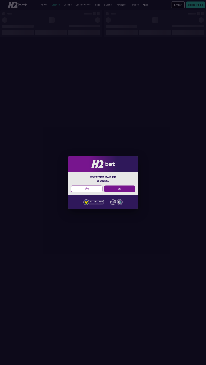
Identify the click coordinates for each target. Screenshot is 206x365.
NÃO (86, 189)
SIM (119, 189)
